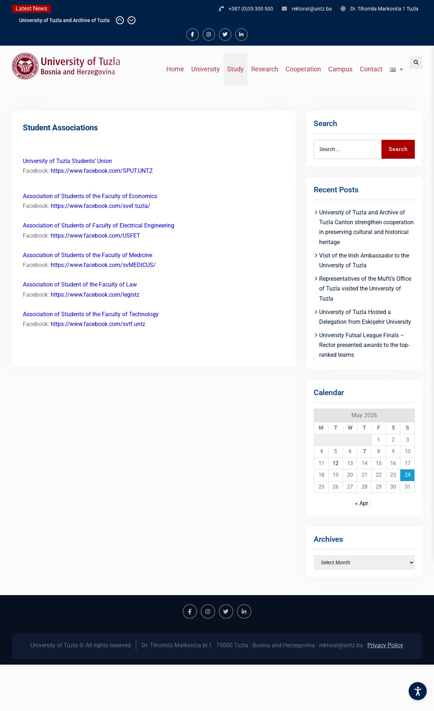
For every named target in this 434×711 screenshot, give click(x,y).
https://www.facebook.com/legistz (95, 294)
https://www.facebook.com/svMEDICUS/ (103, 265)
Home (175, 69)
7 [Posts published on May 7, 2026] (364, 451)
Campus (340, 69)
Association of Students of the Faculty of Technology (91, 314)
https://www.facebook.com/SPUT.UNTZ (102, 170)
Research (264, 69)
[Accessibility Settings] (418, 691)
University (205, 69)
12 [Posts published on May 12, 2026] (335, 463)
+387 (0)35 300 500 (251, 9)
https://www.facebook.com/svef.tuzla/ (100, 205)
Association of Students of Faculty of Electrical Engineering (98, 225)
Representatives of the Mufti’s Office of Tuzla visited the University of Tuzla (365, 288)
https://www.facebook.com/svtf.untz (97, 324)
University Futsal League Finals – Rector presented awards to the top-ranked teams (364, 345)
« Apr (361, 503)
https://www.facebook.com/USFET (95, 235)
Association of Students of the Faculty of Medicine (87, 255)
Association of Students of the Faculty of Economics (90, 196)
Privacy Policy (385, 645)
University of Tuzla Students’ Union (67, 161)
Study (235, 69)
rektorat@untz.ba (312, 9)
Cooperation (303, 69)
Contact (371, 69)
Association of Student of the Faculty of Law (80, 284)
